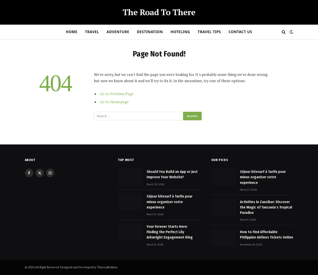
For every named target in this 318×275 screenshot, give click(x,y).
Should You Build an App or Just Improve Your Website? (172, 174)
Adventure (118, 31)
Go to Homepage (114, 101)
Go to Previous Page (117, 93)
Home (71, 31)
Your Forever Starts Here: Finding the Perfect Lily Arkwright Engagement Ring (170, 232)
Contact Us (240, 31)
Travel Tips (209, 31)
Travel (92, 31)
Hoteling (180, 31)
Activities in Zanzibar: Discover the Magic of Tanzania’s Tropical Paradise (266, 207)
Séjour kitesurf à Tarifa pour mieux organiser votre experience (169, 202)
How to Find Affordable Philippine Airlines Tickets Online (266, 235)
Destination (150, 31)
